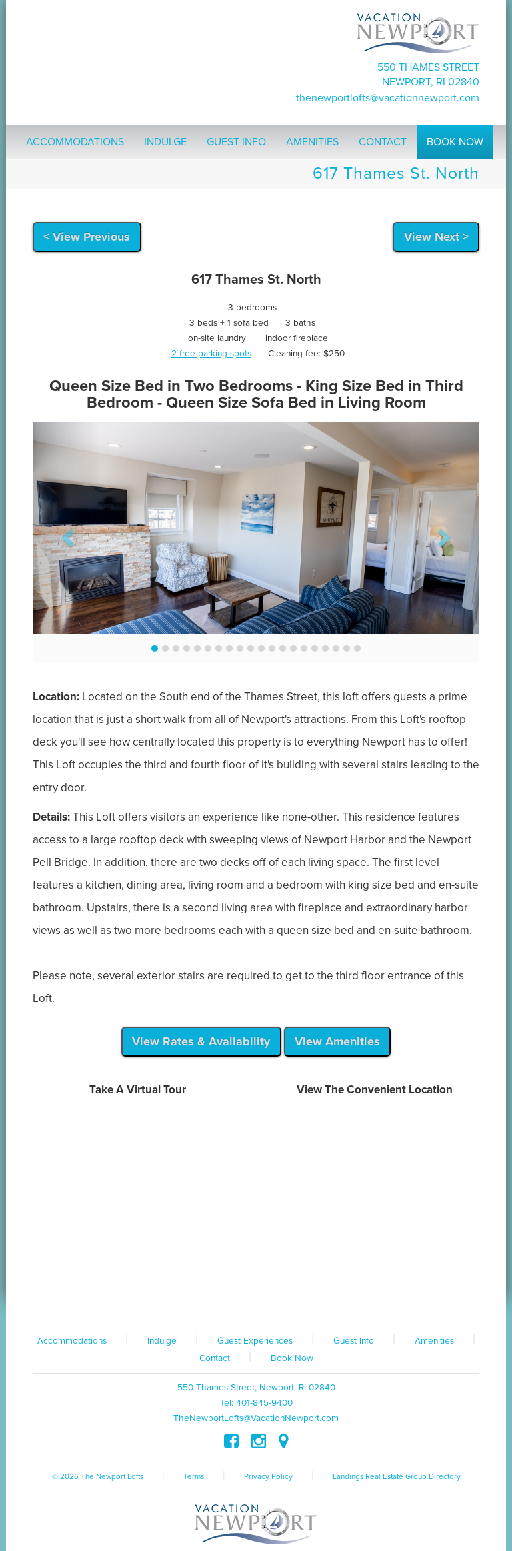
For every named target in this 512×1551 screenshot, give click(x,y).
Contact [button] (383, 142)
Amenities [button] (312, 142)
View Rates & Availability (201, 1041)
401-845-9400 (264, 1403)
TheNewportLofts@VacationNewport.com (387, 98)
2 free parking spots (211, 353)
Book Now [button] (455, 142)
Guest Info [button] (236, 142)
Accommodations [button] (75, 142)
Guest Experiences (255, 1341)
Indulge (162, 1341)
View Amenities (337, 1041)
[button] (66, 534)
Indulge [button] (165, 142)
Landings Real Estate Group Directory (397, 1476)
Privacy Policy (268, 1476)
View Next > (436, 236)
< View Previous (86, 236)
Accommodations (72, 1341)
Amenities (434, 1341)
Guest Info (353, 1341)
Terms (193, 1476)
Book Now (292, 1358)
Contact (214, 1358)
